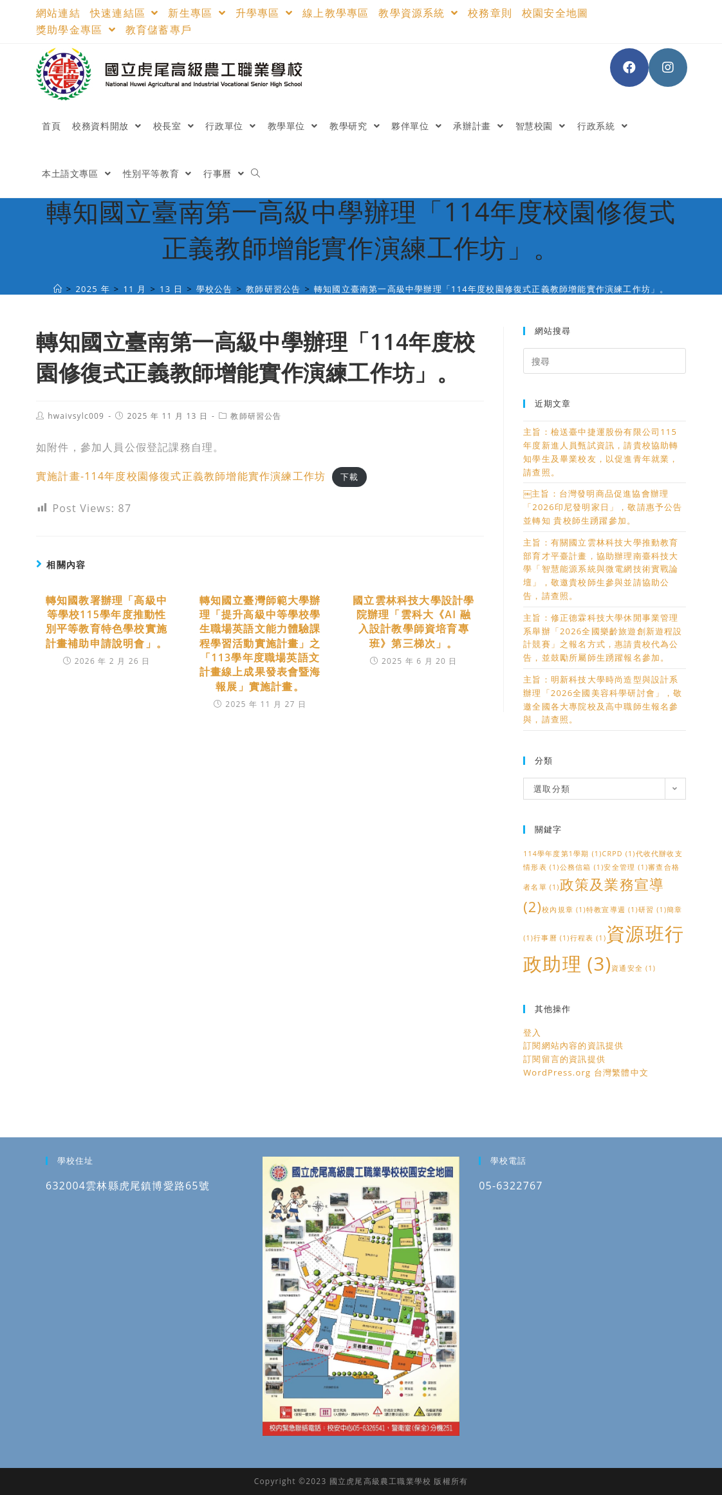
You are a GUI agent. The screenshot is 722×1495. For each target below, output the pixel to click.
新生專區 (196, 13)
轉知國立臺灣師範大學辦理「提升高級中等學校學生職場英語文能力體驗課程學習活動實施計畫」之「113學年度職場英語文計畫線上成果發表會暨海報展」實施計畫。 (260, 643)
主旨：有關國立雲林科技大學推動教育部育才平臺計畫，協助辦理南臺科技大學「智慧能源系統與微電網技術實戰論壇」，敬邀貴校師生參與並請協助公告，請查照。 (600, 569)
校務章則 (490, 13)
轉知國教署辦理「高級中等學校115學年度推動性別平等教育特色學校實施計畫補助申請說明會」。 (106, 621)
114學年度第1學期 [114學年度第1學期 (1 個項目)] (562, 853)
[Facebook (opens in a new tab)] (629, 67)
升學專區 (264, 13)
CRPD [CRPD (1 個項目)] (618, 853)
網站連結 (58, 13)
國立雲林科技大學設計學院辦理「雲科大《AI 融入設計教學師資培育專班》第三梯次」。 (413, 621)
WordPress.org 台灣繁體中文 (586, 1072)
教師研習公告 (255, 415)
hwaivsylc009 (76, 415)
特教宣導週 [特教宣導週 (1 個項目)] (612, 909)
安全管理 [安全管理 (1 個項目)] (626, 867)
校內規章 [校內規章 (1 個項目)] (564, 909)
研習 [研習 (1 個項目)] (652, 909)
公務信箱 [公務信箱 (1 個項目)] (582, 867)
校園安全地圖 (555, 13)
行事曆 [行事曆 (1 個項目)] (551, 937)
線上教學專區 (335, 13)
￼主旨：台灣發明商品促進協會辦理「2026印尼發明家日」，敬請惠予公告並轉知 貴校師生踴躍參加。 (603, 507)
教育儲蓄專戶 (158, 30)
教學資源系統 (418, 13)
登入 (532, 1032)
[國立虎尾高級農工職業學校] (57, 289)
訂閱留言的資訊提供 (564, 1059)
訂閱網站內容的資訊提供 (573, 1045)
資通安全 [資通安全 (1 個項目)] (633, 968)
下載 (349, 476)
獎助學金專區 (76, 30)
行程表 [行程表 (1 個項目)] (588, 937)
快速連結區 (124, 13)
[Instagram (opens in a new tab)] (668, 67)
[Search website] (255, 173)
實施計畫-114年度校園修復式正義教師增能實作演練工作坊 (181, 476)
